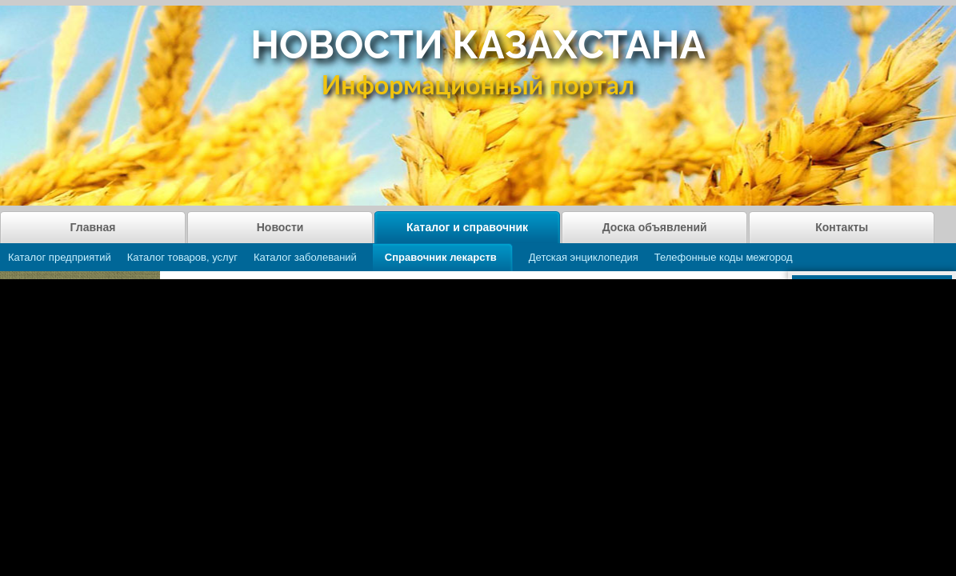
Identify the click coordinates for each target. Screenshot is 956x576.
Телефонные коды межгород (723, 257)
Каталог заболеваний (305, 257)
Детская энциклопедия (583, 257)
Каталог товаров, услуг (182, 257)
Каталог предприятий (59, 257)
